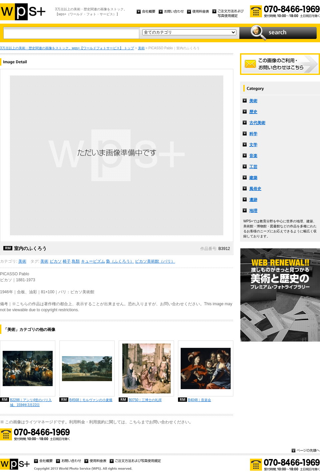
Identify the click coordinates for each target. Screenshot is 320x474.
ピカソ (56, 261)
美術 (141, 48)
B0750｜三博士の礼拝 (145, 400)
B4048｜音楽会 (199, 400)
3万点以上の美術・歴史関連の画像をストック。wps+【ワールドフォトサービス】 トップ (67, 48)
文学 (253, 144)
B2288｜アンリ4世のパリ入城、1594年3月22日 (31, 402)
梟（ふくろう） (120, 261)
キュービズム (93, 261)
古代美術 (257, 122)
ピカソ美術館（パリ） (155, 261)
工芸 (253, 166)
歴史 (253, 112)
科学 (253, 133)
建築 (253, 177)
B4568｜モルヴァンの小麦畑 (90, 400)
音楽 (253, 155)
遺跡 (253, 199)
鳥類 (76, 261)
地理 (253, 210)
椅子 (67, 261)
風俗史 (255, 188)
